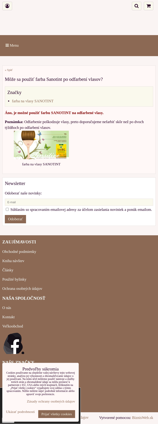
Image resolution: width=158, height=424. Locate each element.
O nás (6, 308)
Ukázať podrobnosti (20, 412)
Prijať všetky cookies (56, 414)
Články (7, 270)
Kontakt (8, 317)
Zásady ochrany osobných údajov (51, 401)
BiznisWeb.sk (142, 417)
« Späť (9, 70)
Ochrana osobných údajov (22, 288)
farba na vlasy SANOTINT (33, 101)
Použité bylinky (14, 279)
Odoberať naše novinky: (23, 193)
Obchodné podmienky (19, 251)
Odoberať (15, 219)
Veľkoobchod (12, 326)
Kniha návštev (13, 261)
